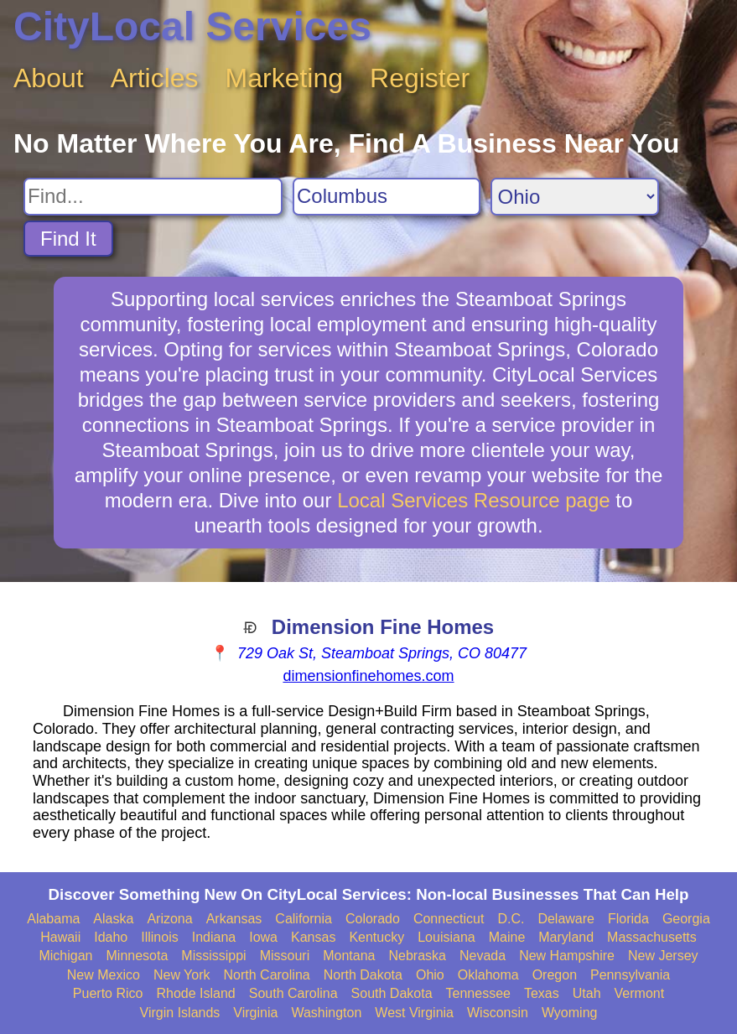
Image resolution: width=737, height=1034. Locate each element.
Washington (326, 1012)
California (303, 919)
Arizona (169, 919)
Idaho (110, 937)
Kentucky (376, 937)
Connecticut (449, 919)
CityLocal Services (192, 26)
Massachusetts (652, 937)
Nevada (482, 955)
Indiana (214, 937)
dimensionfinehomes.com (368, 676)
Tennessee (478, 993)
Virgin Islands (180, 1012)
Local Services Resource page (473, 500)
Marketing (285, 78)
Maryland (566, 937)
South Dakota (392, 993)
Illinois (159, 937)
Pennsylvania (630, 975)
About (48, 78)
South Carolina (293, 993)
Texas (541, 993)
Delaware (565, 919)
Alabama (53, 919)
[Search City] (386, 197)
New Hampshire (567, 955)
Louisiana (446, 937)
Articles (155, 78)
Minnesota (137, 955)
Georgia (686, 919)
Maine (507, 937)
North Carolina (267, 975)
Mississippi (213, 955)
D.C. (510, 919)
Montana (349, 955)
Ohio (430, 975)
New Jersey (663, 955)
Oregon (554, 975)
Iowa (263, 937)
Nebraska (417, 955)
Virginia (255, 1012)
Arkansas (234, 919)
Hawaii (60, 937)
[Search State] (574, 197)
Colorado (372, 919)
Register (420, 78)
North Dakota (363, 975)
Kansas (313, 937)
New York (181, 975)
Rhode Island (195, 993)
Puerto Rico (108, 993)
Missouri (285, 955)
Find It (68, 238)
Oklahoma (488, 975)
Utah (587, 993)
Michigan (65, 955)
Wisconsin (497, 1012)
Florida (628, 919)
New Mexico (103, 975)
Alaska (113, 919)
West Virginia (414, 1012)
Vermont (640, 993)
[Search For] (153, 197)
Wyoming (570, 1012)
